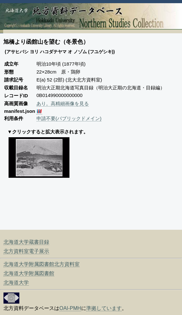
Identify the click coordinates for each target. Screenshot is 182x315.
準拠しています (104, 308)
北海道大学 (16, 282)
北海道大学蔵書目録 (26, 242)
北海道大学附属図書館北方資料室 (41, 264)
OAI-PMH (70, 308)
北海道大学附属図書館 (28, 273)
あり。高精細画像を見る (62, 103)
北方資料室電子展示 (26, 251)
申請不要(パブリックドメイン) (68, 118)
